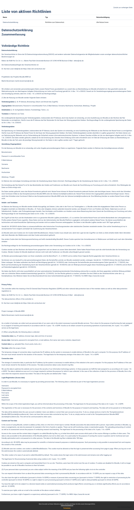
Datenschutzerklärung (67, 505)
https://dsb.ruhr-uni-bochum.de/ (34, 69)
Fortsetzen (67, 508)
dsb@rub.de (18, 69)
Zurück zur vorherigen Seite (122, 7)
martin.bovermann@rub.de (24, 81)
